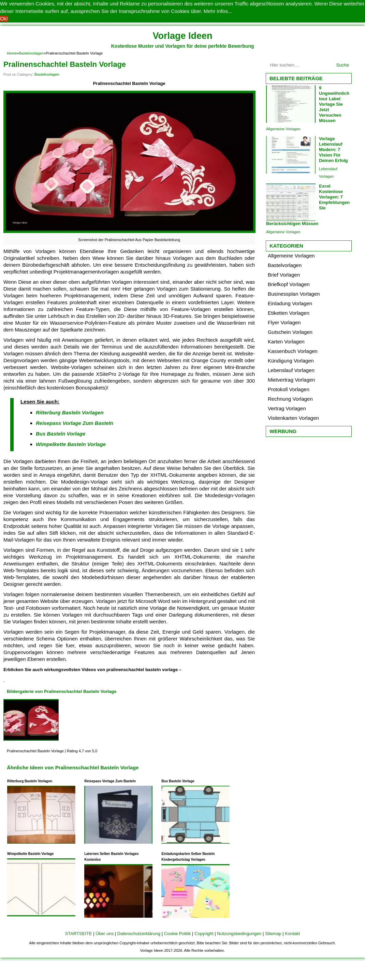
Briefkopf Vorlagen (289, 284)
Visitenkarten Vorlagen (293, 418)
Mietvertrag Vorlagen (291, 380)
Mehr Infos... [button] (218, 11)
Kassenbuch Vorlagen (293, 351)
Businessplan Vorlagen (294, 294)
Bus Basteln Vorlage (60, 434)
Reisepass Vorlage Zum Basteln (74, 423)
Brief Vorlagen (284, 275)
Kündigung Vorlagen (291, 361)
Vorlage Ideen (182, 36)
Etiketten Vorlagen (288, 313)
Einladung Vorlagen (290, 303)
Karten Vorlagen (286, 341)
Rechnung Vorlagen (290, 399)
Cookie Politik (177, 933)
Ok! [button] (4, 18)
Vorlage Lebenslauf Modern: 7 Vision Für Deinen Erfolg (333, 149)
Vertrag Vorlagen (287, 408)
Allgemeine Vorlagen (283, 129)
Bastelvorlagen (31, 53)
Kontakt (292, 933)
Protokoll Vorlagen (288, 389)
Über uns (105, 933)
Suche (342, 65)
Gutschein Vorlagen (290, 332)
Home (12, 53)
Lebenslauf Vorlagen (291, 370)
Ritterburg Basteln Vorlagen (70, 412)
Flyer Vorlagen (284, 322)
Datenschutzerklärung (138, 933)
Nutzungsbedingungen (239, 933)
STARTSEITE (78, 933)
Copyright (204, 933)
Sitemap (273, 933)
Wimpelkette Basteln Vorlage (71, 444)
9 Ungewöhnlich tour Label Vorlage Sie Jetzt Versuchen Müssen (334, 104)
